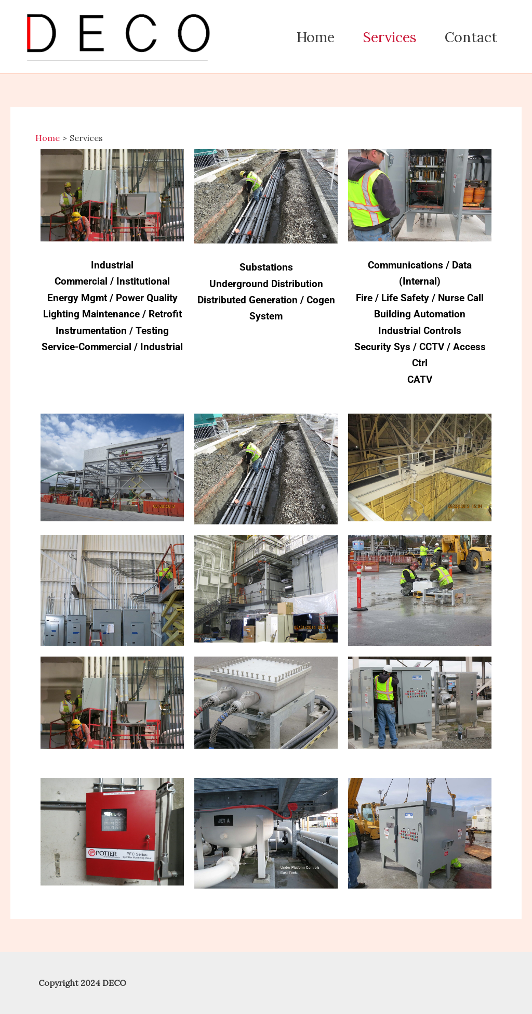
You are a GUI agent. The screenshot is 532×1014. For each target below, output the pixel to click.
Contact (471, 37)
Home (316, 37)
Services (390, 37)
